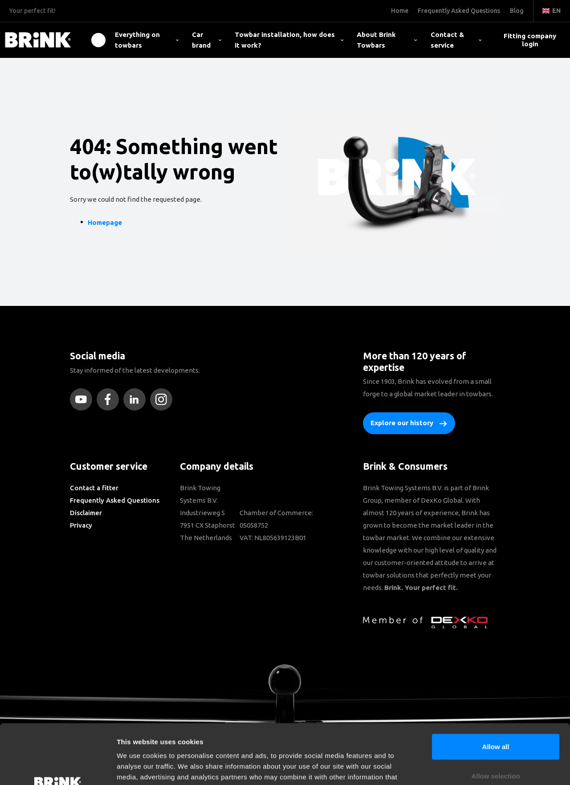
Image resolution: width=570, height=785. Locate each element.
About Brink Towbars (387, 40)
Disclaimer (86, 513)
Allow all (495, 690)
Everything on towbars (147, 40)
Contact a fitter (94, 488)
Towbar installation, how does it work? (289, 40)
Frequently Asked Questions (114, 500)
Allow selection (495, 720)
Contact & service (456, 40)
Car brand (206, 40)
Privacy (81, 525)
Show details (467, 767)
